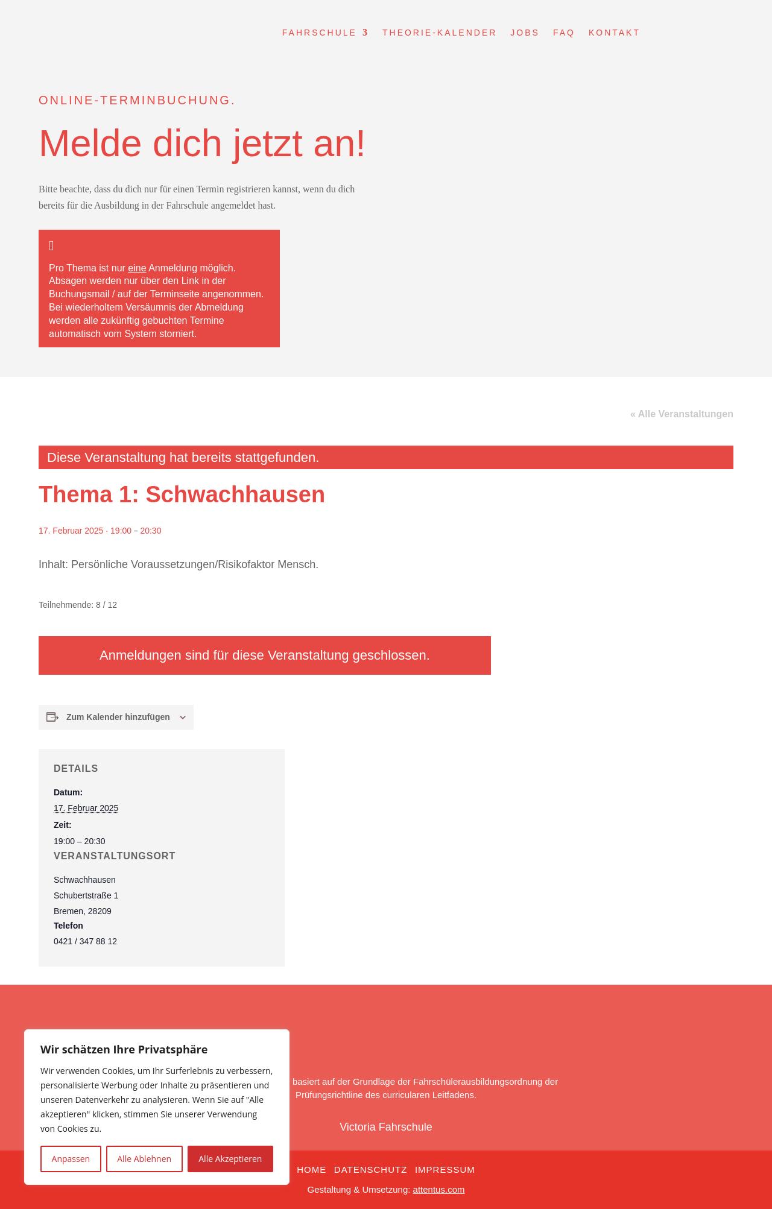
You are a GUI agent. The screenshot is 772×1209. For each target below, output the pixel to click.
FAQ (564, 32)
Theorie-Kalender (439, 32)
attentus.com (439, 1189)
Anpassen (71, 1158)
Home (311, 1169)
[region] (157, 1107)
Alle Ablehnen (144, 1158)
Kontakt (615, 32)
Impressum (445, 1169)
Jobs (525, 32)
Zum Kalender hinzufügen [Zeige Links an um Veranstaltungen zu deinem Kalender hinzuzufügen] (118, 717)
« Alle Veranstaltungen (681, 414)
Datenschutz (371, 1169)
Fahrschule (319, 32)
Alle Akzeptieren (230, 1158)
